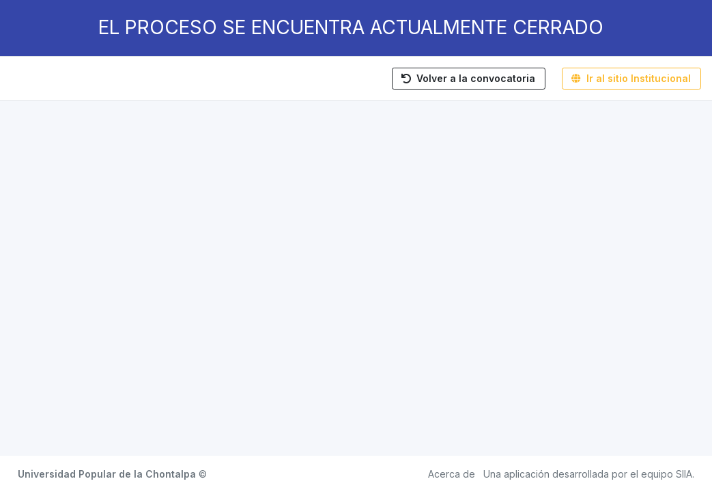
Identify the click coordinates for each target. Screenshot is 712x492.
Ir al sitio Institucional (631, 78)
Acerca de (451, 474)
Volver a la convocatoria (468, 78)
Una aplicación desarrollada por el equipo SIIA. (588, 474)
